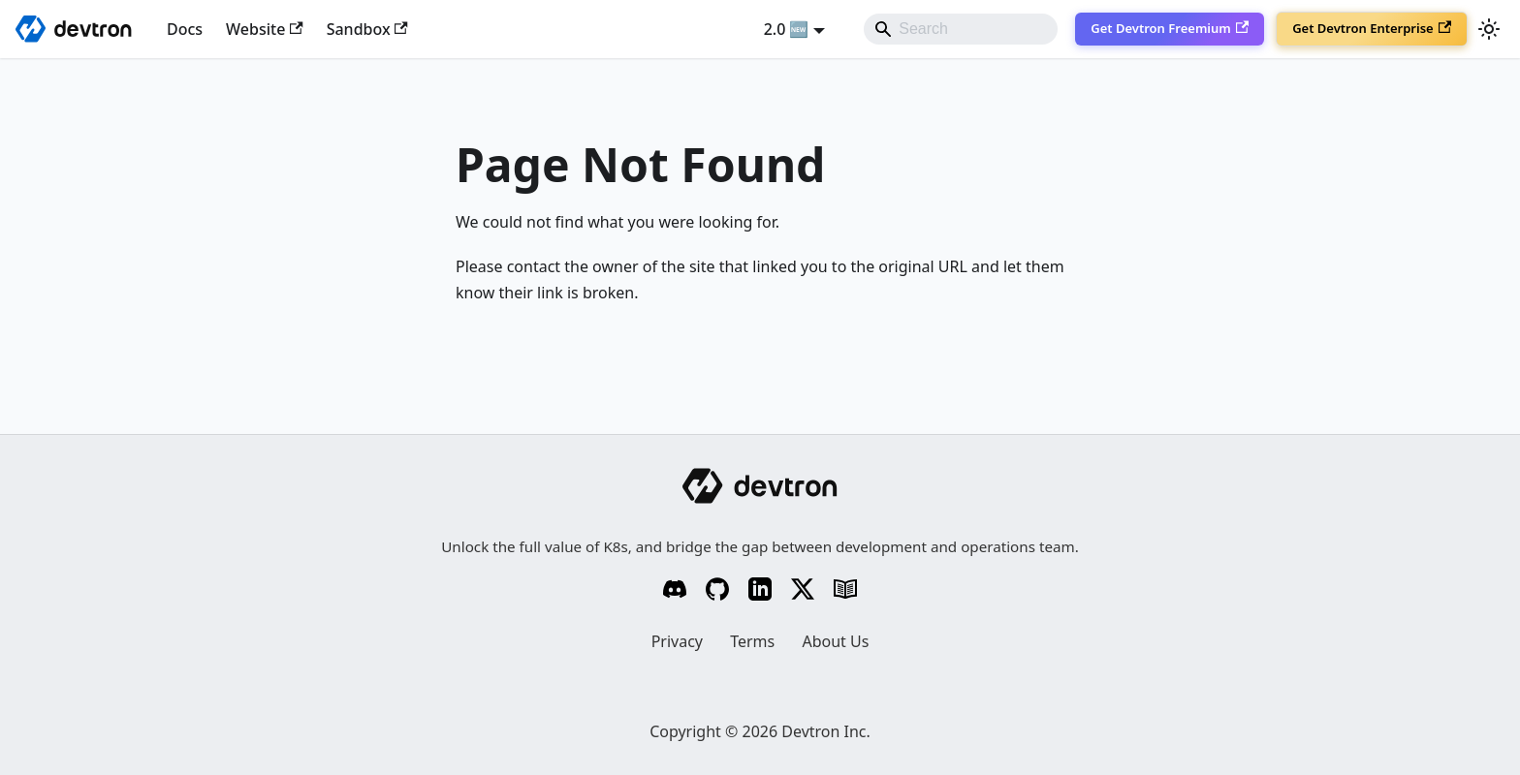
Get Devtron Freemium (1170, 28)
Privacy (677, 641)
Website (264, 29)
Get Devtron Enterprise (1371, 28)
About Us (835, 641)
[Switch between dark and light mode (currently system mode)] (1488, 29)
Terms (752, 641)
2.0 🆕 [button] (786, 29)
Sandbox (367, 29)
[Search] (961, 29)
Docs (185, 29)
